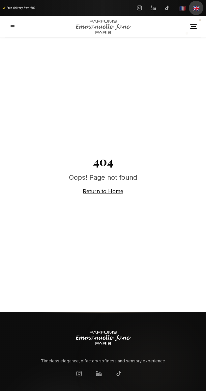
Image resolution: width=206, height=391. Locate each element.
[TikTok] (167, 8)
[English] (196, 8)
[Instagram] (139, 8)
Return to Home (103, 191)
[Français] (182, 8)
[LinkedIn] (153, 8)
